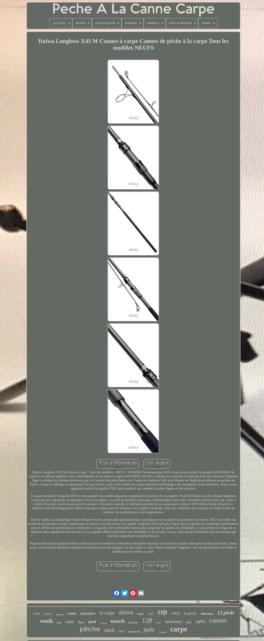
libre (81, 622)
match (118, 621)
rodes (69, 622)
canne (72, 613)
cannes (218, 620)
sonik (46, 621)
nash (109, 630)
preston (134, 631)
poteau (48, 613)
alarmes (59, 614)
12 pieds (225, 612)
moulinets (173, 621)
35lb (150, 613)
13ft (200, 622)
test (158, 622)
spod (92, 621)
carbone (162, 632)
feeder (140, 614)
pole (149, 629)
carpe (178, 629)
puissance (88, 613)
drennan (103, 623)
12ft (147, 620)
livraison (133, 622)
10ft (162, 612)
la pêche (190, 613)
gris (59, 622)
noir (121, 631)
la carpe (107, 612)
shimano (207, 613)
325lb (36, 613)
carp (175, 612)
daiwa (126, 612)
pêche (90, 629)
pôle (189, 622)
